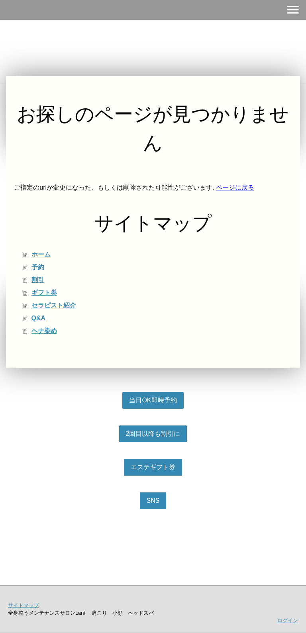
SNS (153, 500)
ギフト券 (44, 292)
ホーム (41, 254)
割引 (37, 279)
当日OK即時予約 (153, 400)
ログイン (287, 620)
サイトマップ (23, 605)
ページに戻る (235, 187)
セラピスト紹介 (53, 305)
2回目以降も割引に (153, 433)
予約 (37, 267)
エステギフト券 (153, 467)
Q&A (38, 318)
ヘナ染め (44, 330)
